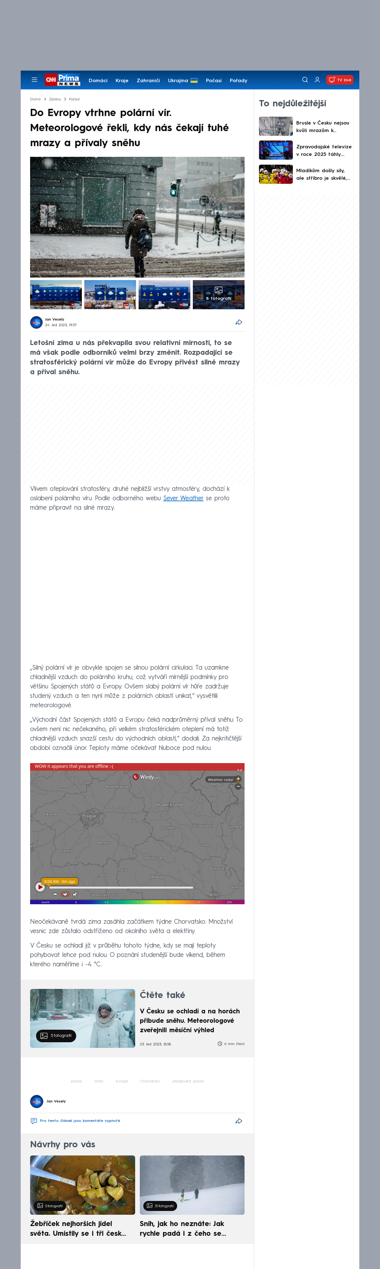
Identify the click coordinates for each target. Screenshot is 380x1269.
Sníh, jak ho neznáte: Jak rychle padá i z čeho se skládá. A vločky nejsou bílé (187, 1230)
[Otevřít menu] (34, 80)
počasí (76, 1081)
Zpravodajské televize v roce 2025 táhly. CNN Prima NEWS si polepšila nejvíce (324, 151)
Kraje (122, 80)
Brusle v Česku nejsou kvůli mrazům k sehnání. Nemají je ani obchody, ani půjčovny (324, 128)
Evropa (122, 1081)
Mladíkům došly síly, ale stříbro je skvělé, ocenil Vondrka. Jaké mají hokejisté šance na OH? (321, 175)
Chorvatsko (150, 1081)
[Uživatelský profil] (317, 80)
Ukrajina (178, 80)
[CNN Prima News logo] (62, 79)
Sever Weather (183, 499)
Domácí (98, 80)
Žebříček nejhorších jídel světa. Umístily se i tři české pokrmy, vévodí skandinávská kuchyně (79, 1230)
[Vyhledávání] (305, 79)
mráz (98, 1081)
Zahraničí (148, 80)
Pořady (238, 80)
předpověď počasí (188, 1081)
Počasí (214, 80)
